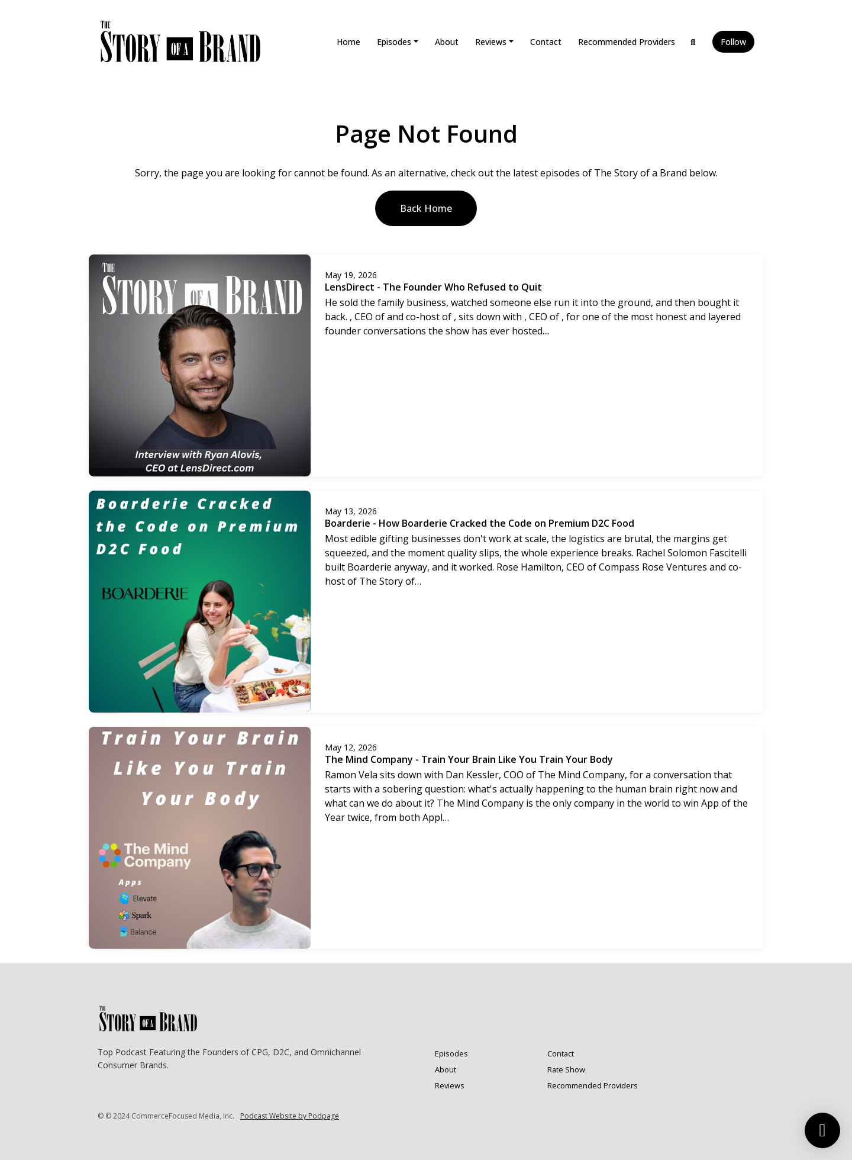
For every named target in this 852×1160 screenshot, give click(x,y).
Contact (545, 41)
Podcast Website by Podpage (289, 1116)
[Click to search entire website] (693, 42)
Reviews (490, 41)
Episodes (394, 41)
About (447, 41)
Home (348, 41)
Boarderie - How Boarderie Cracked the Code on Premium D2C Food (479, 523)
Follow (733, 41)
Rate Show (566, 1069)
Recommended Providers (626, 41)
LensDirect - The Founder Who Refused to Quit (433, 287)
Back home (426, 208)
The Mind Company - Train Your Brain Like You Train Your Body (469, 759)
